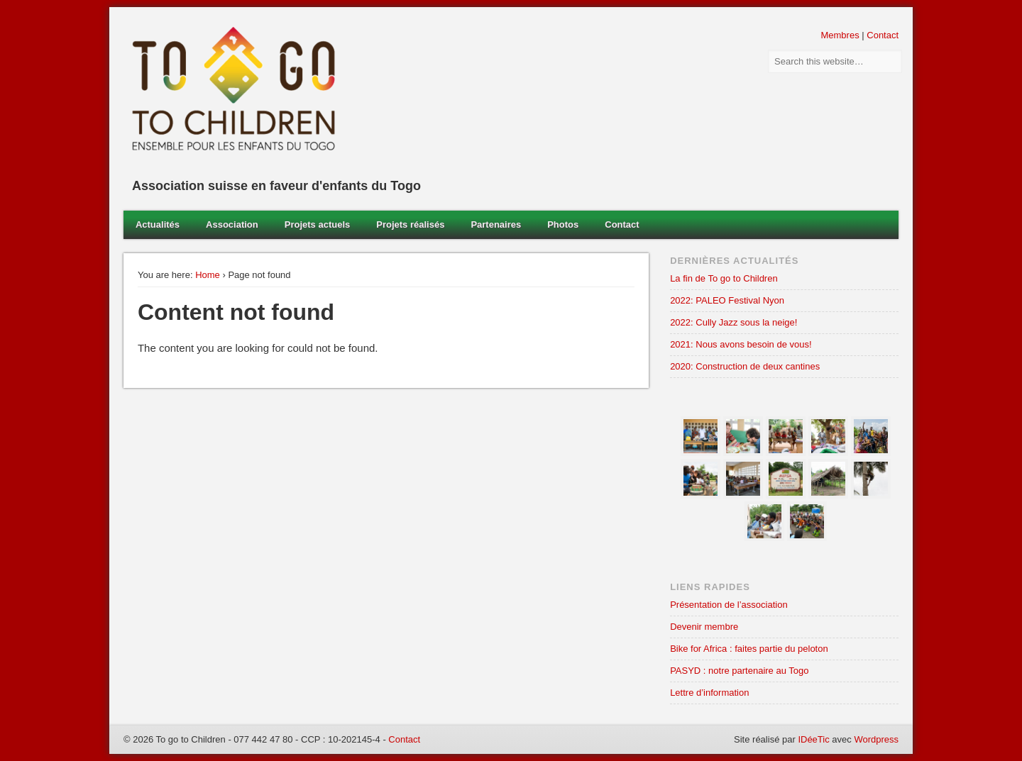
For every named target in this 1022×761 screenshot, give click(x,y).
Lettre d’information (709, 692)
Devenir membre (704, 626)
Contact (883, 35)
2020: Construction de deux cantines (745, 366)
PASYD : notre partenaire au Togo (739, 670)
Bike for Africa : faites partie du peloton (749, 648)
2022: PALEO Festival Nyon (727, 300)
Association (232, 224)
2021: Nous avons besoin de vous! (740, 344)
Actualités (158, 224)
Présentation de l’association (729, 604)
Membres (839, 35)
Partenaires (496, 224)
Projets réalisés (410, 224)
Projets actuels (318, 224)
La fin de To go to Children (724, 278)
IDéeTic (813, 739)
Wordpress (876, 739)
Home (207, 275)
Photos (562, 224)
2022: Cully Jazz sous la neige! (733, 322)
